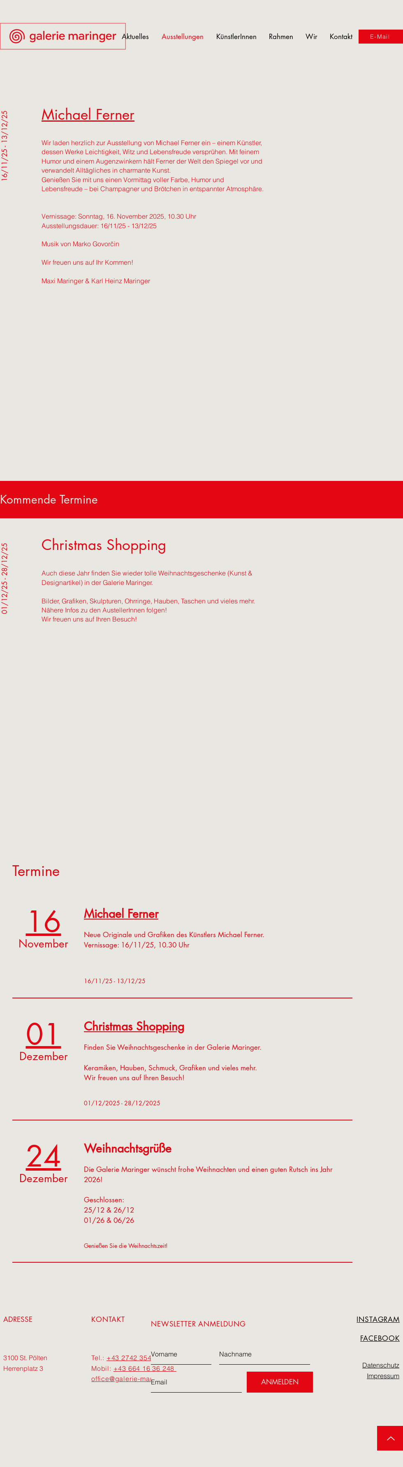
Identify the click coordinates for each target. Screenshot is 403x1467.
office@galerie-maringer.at (133, 1379)
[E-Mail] (381, 37)
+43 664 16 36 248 (144, 1368)
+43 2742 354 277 (136, 1358)
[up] (390, 1438)
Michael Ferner (88, 114)
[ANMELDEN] (280, 1382)
